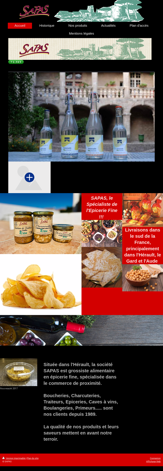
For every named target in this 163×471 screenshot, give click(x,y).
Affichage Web (153, 461)
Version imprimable (14, 458)
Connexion (155, 458)
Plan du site (33, 458)
